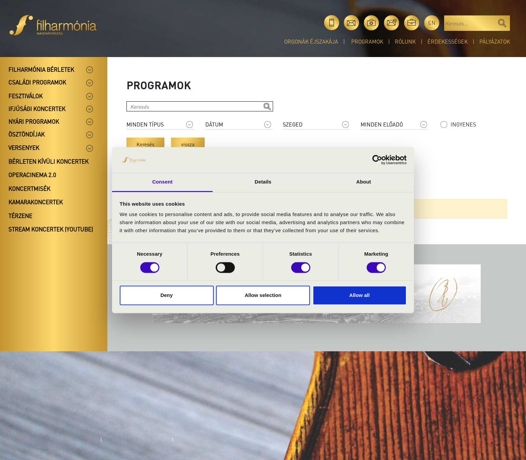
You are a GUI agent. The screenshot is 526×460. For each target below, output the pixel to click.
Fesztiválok (25, 96)
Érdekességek (447, 41)
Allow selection (263, 295)
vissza (188, 144)
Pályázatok (494, 41)
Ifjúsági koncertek (36, 108)
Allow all (359, 295)
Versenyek (23, 147)
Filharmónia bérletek (41, 69)
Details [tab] (263, 182)
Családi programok (37, 82)
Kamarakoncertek (35, 202)
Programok (367, 41)
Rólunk (405, 41)
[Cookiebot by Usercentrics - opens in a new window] (377, 160)
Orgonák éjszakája (311, 41)
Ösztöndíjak (26, 134)
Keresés (145, 144)
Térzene (20, 215)
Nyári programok (33, 121)
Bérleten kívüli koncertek (48, 161)
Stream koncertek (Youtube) (50, 229)
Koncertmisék (29, 188)
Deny (166, 295)
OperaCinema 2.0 (32, 174)
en (431, 22)
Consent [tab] (162, 182)
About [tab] (363, 182)
